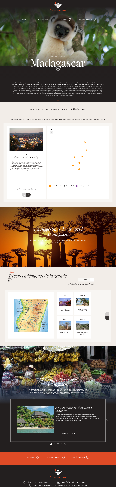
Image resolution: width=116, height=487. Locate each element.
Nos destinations (42, 19)
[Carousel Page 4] (61, 444)
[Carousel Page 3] (58, 444)
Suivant (28, 195)
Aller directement (58, 71)
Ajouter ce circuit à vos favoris (83, 284)
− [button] (51, 132)
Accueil (23, 19)
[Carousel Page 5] (65, 444)
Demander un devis (85, 19)
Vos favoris (63, 19)
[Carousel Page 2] (54, 444)
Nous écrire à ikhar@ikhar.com (73, 482)
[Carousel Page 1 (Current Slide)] (51, 444)
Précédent (24, 195)
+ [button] (51, 130)
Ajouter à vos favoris (28, 189)
